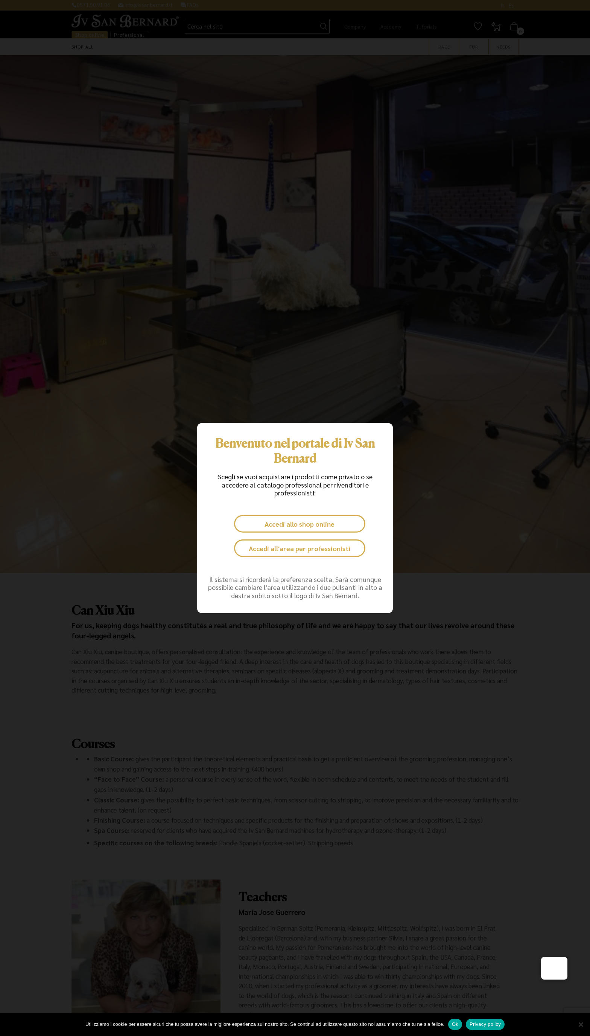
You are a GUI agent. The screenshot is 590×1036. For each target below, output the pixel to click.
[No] (580, 1024)
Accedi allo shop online (300, 524)
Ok (455, 1024)
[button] (554, 968)
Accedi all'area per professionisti (300, 548)
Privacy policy (485, 1024)
